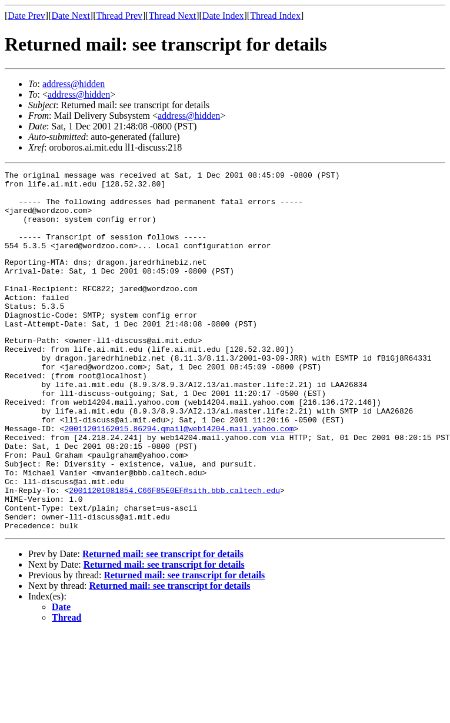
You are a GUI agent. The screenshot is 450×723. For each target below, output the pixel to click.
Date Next (71, 16)
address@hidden (73, 84)
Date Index (223, 16)
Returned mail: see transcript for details (163, 623)
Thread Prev (119, 16)
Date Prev (26, 16)
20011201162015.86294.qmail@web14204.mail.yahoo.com (179, 477)
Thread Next (172, 16)
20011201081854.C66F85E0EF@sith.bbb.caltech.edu (174, 552)
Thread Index (275, 16)
